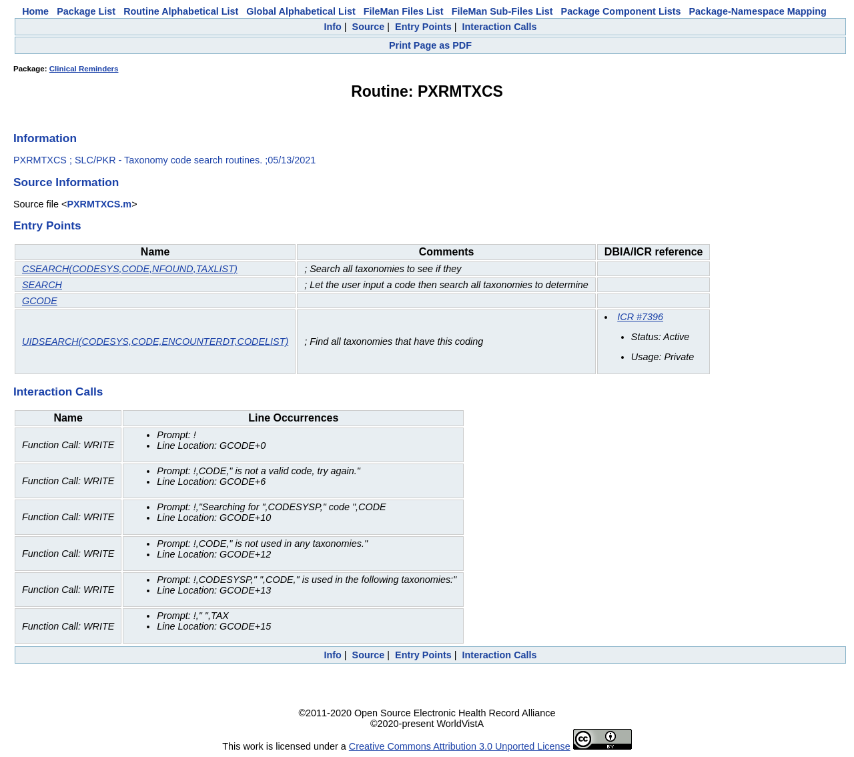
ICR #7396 (640, 316)
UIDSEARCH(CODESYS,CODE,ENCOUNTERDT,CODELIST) (155, 341)
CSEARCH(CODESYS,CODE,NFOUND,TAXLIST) (130, 268)
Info (332, 26)
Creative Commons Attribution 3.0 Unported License (459, 746)
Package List (86, 11)
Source (368, 26)
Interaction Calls (499, 26)
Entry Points (423, 26)
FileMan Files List (404, 11)
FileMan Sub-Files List (502, 11)
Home (35, 11)
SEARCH (42, 284)
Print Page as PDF (430, 45)
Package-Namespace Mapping (758, 11)
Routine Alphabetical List (180, 11)
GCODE (39, 300)
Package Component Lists (621, 11)
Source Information (66, 182)
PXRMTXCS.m (99, 204)
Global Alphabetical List (300, 11)
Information (45, 138)
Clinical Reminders (84, 69)
